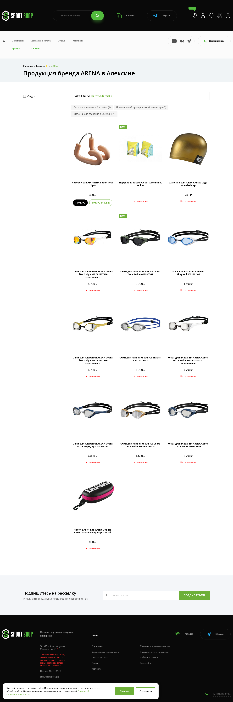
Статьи (61, 41)
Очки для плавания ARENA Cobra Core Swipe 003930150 (188, 445)
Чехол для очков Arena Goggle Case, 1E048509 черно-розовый (92, 531)
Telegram (161, 16)
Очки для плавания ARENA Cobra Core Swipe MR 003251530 (140, 445)
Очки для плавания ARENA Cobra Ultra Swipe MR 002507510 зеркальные (188, 360)
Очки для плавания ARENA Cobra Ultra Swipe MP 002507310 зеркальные (93, 274)
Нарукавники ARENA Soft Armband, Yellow (140, 184)
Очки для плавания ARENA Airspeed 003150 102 (188, 273)
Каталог (125, 15)
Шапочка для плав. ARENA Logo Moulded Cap (188, 184)
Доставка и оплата (41, 41)
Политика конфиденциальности (155, 646)
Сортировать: (82, 95)
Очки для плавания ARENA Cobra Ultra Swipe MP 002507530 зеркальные (93, 360)
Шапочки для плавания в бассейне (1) (94, 113)
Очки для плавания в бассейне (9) (92, 107)
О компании (18, 41)
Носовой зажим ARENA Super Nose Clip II (92, 184)
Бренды (16, 48)
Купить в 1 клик (101, 202)
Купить (80, 202)
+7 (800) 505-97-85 (222, 694)
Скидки (35, 48)
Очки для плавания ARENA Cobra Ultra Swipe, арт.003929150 (93, 445)
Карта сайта (146, 663)
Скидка (29, 96)
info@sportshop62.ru (49, 677)
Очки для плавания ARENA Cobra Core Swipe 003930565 (140, 273)
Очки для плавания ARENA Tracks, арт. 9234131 (140, 359)
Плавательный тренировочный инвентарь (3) (141, 107)
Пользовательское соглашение (154, 652)
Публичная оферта (149, 657)
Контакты (78, 41)
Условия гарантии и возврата (106, 652)
